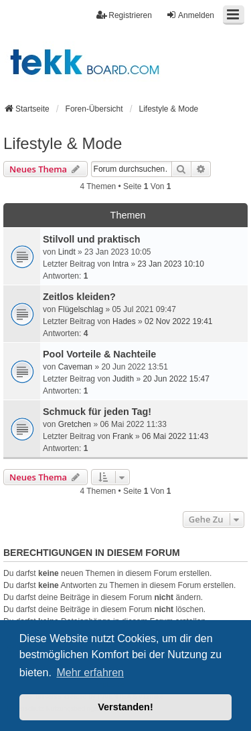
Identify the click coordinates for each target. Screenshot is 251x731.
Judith (123, 379)
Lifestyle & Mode (62, 143)
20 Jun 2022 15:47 (176, 379)
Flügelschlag (80, 309)
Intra (120, 264)
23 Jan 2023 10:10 (170, 264)
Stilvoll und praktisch (92, 239)
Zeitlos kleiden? (79, 296)
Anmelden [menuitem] (190, 15)
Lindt (67, 252)
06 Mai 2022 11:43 (175, 436)
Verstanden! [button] (125, 707)
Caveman (75, 367)
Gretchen (74, 424)
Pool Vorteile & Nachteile (99, 354)
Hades (124, 321)
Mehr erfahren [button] (90, 672)
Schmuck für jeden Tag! (97, 411)
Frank (122, 436)
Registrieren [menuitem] (124, 15)
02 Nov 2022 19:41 (178, 321)
